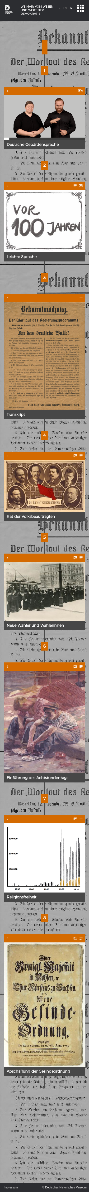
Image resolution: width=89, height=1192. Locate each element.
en (65, 8)
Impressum (11, 1187)
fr (70, 8)
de (59, 8)
